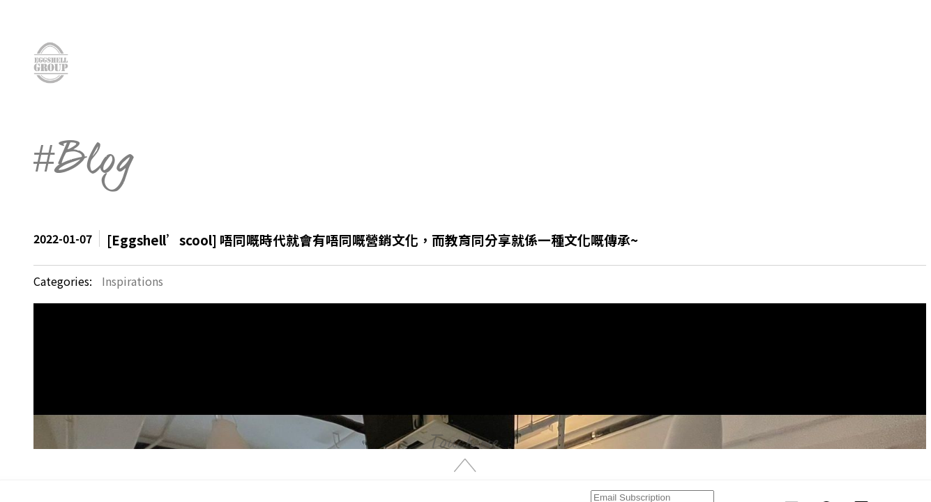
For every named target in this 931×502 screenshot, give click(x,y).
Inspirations (132, 281)
